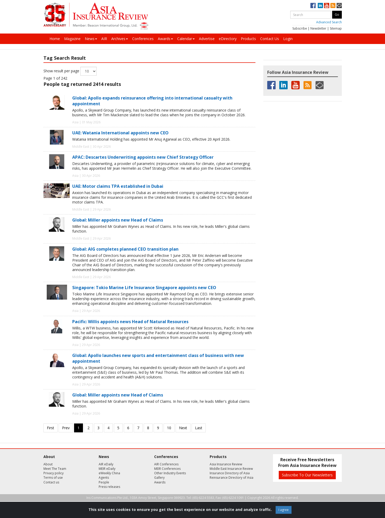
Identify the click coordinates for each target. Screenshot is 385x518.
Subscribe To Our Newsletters (307, 474)
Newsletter (318, 28)
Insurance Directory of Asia (230, 473)
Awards (165, 38)
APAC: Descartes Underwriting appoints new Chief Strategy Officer (143, 157)
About (48, 464)
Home (54, 38)
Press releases (109, 486)
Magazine (72, 38)
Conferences (143, 38)
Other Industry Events (170, 473)
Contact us (51, 482)
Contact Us (269, 38)
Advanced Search (329, 22)
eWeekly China (109, 473)
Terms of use (53, 477)
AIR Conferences (166, 464)
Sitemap (336, 28)
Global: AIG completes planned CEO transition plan (125, 249)
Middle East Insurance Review (231, 468)
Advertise (207, 38)
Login (288, 38)
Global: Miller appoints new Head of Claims (117, 220)
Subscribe (299, 28)
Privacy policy (53, 473)
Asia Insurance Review (226, 464)
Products (248, 38)
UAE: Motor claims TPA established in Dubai (117, 186)
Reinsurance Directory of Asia (231, 477)
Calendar (186, 38)
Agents (104, 477)
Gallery (159, 477)
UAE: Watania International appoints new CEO (120, 133)
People (104, 482)
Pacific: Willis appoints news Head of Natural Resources (130, 321)
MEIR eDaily (107, 468)
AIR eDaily (106, 464)
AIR (104, 38)
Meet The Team (54, 468)
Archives (119, 38)
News (91, 38)
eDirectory (228, 38)
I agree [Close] (283, 510)
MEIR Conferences (167, 468)
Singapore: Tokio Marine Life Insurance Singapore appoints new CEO (144, 287)
